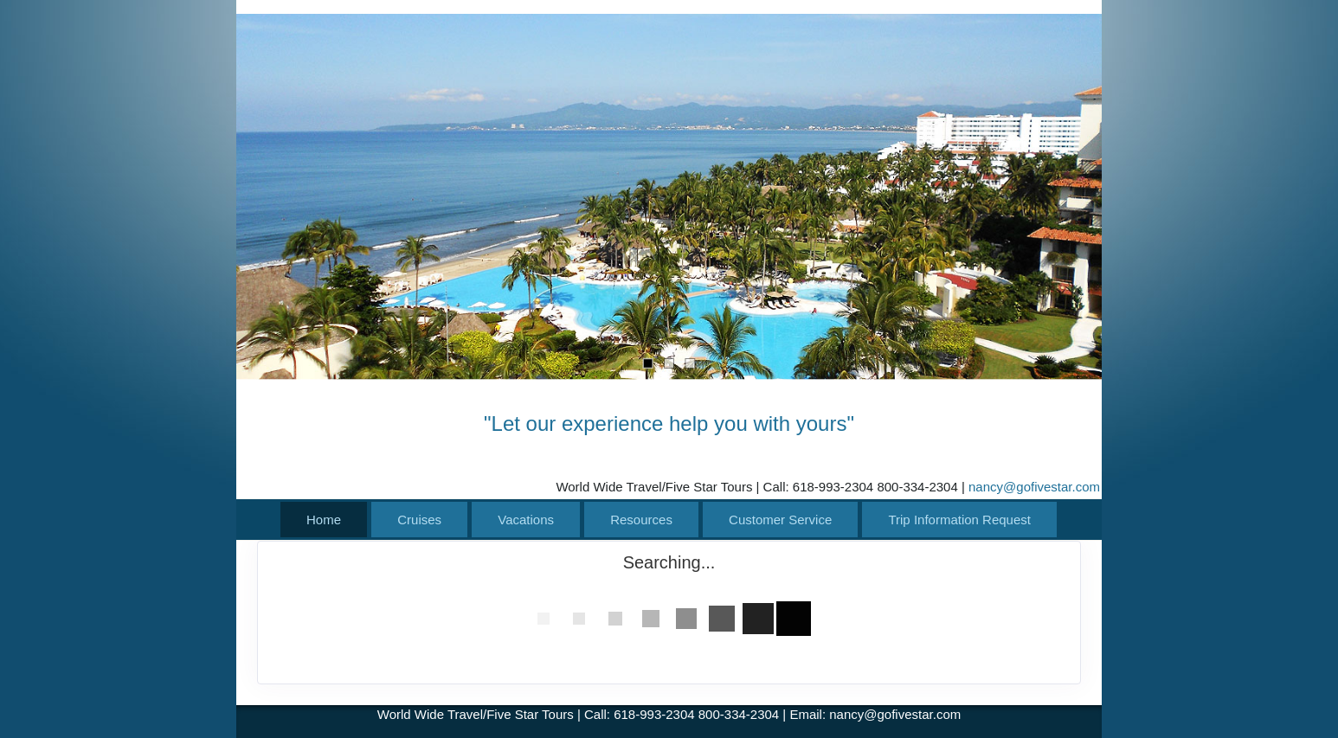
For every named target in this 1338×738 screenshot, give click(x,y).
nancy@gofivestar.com (1034, 486)
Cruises (419, 519)
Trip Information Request (959, 519)
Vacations (526, 519)
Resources (641, 519)
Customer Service (780, 519)
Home (323, 519)
